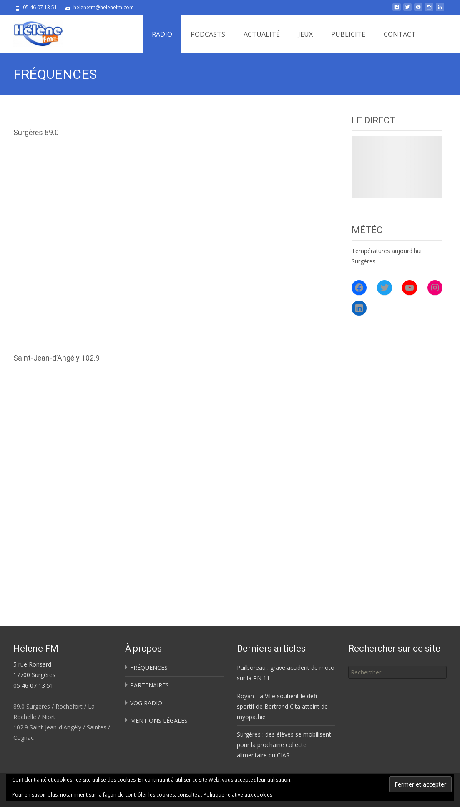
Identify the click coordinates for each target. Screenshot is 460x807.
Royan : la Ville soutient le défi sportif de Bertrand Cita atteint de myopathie (282, 706)
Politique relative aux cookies (238, 794)
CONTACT (400, 34)
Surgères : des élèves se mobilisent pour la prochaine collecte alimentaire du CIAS (284, 744)
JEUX (305, 34)
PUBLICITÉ (348, 34)
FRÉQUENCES (149, 668)
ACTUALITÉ (262, 34)
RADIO (162, 34)
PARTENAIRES (149, 685)
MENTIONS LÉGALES (159, 720)
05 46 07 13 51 (33, 685)
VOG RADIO (146, 703)
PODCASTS (208, 34)
